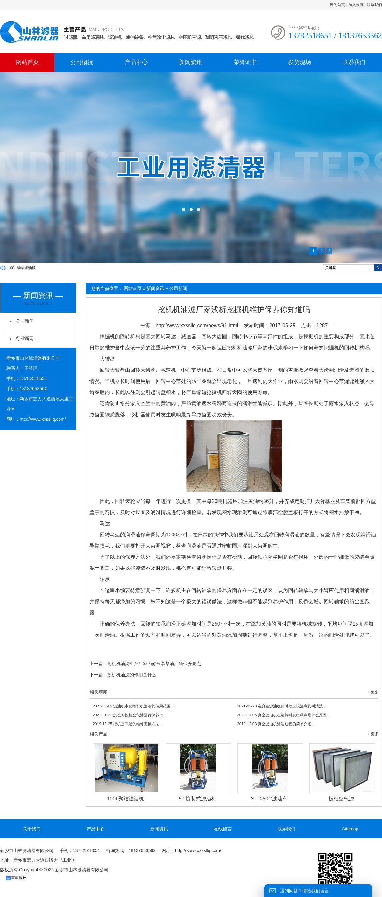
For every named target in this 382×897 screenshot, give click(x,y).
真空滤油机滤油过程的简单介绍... (276, 724)
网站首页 (27, 62)
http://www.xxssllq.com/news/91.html (197, 325)
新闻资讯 (190, 62)
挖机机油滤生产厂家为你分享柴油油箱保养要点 (154, 663)
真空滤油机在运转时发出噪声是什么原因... (283, 715)
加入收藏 (356, 5)
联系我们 (374, 5)
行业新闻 (25, 338)
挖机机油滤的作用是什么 (131, 674)
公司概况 (81, 62)
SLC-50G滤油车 (269, 798)
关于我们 (32, 828)
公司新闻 (178, 288)
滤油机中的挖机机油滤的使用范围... (133, 706)
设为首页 (337, 5)
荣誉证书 (245, 62)
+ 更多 (373, 692)
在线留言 (223, 828)
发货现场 (299, 62)
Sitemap (350, 828)
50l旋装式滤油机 (197, 798)
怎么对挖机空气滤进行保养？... (129, 715)
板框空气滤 (341, 798)
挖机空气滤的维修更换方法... (127, 724)
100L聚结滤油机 (22, 268)
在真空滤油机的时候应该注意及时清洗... (281, 706)
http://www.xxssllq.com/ (43, 419)
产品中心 (136, 62)
